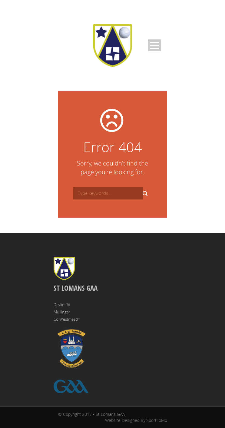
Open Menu (154, 45)
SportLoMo (156, 420)
